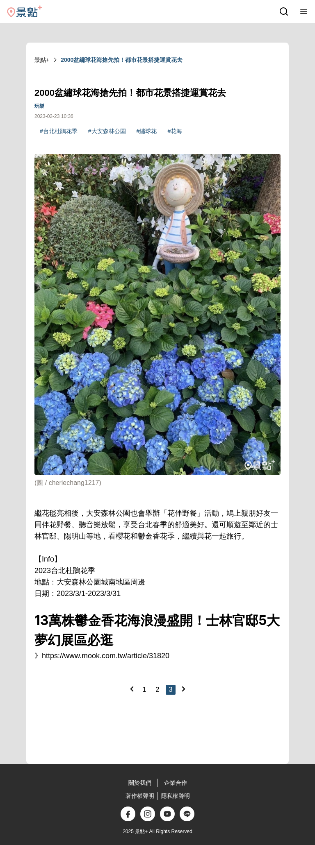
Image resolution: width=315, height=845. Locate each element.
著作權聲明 (140, 796)
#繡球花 (147, 131)
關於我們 (139, 782)
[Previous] (131, 688)
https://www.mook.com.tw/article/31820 (105, 656)
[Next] (183, 688)
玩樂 (39, 106)
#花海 (174, 131)
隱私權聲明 (175, 796)
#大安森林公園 (107, 131)
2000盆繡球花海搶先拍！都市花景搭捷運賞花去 (122, 60)
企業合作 (175, 782)
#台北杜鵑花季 (59, 131)
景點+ (41, 60)
